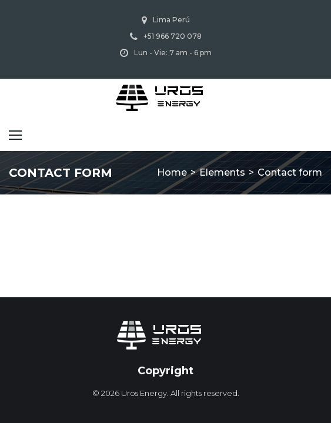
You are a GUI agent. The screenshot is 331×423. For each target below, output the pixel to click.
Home (172, 172)
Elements (222, 172)
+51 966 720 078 (172, 36)
